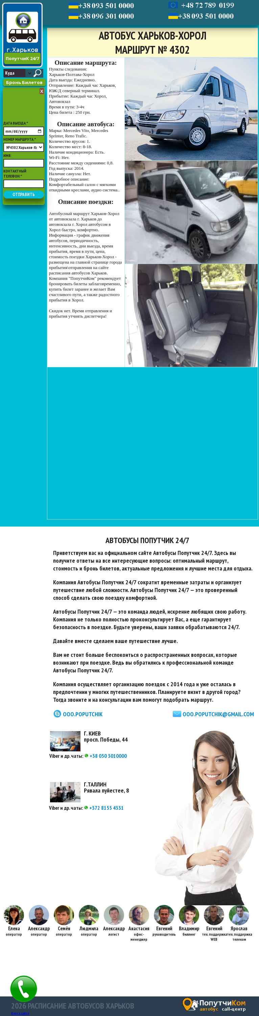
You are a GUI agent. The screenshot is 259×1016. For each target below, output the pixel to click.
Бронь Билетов (24, 82)
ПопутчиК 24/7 (22, 58)
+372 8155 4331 (104, 807)
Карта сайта (20, 1013)
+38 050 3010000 (105, 755)
